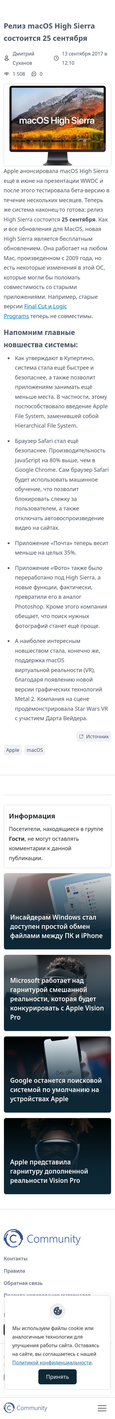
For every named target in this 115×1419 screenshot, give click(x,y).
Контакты (16, 1258)
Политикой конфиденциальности (52, 1362)
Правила (14, 1270)
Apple (12, 750)
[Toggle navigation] (102, 1408)
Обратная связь (23, 1283)
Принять (57, 1376)
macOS (35, 750)
